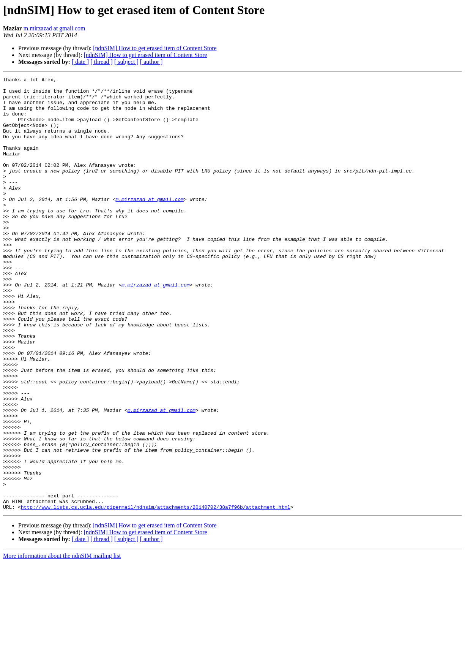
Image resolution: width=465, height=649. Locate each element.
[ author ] (151, 62)
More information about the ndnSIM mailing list (62, 642)
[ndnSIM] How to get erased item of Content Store (154, 48)
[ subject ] (126, 62)
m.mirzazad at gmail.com (54, 28)
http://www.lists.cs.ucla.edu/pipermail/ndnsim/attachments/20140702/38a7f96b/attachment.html (155, 593)
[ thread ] (101, 62)
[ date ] (80, 62)
